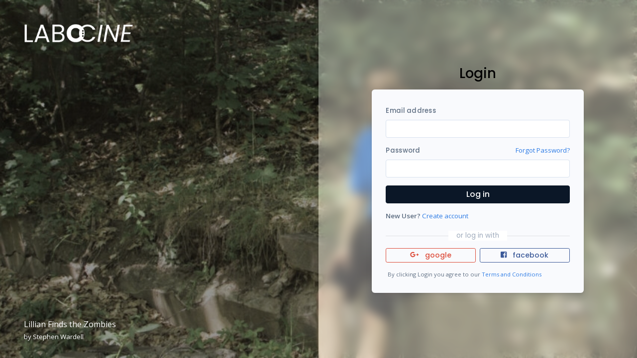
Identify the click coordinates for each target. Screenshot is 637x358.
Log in (478, 194)
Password (403, 150)
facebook (524, 255)
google (430, 255)
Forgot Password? (543, 150)
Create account (445, 215)
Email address (410, 110)
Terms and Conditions (511, 274)
